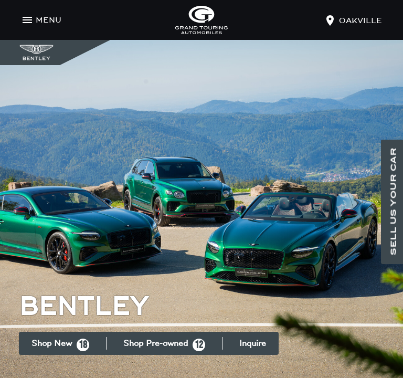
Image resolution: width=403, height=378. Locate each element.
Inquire (252, 343)
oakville (360, 20)
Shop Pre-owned (164, 345)
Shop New (60, 345)
